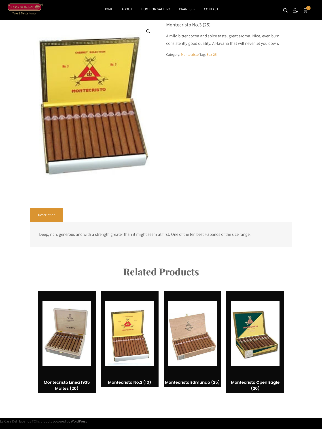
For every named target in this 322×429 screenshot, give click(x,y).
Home (108, 9)
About (127, 9)
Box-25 (211, 54)
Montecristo (190, 54)
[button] (148, 31)
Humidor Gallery (155, 9)
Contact (211, 9)
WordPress (79, 421)
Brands (187, 9)
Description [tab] (46, 214)
